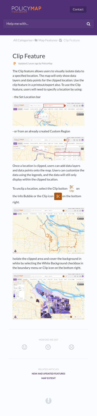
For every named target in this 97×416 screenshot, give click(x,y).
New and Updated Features (48, 373)
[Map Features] (45, 40)
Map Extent (48, 378)
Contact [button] (78, 9)
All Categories (23, 40)
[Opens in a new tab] (48, 401)
